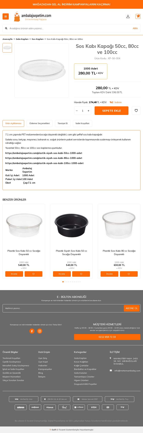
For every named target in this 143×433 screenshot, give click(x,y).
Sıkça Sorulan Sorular (13, 380)
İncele (14, 273)
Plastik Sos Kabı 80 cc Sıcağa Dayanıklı (119, 252)
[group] (42, 70)
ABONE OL (132, 308)
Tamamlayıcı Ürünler (84, 376)
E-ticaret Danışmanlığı (36, 420)
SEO (71, 420)
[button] (63, 281)
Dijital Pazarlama (56, 420)
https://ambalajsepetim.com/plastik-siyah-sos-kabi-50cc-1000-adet (43, 153)
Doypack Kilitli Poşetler (85, 384)
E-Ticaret (61, 429)
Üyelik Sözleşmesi (12, 361)
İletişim (41, 376)
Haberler (42, 365)
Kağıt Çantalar (81, 365)
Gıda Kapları (22, 39)
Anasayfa (7, 39)
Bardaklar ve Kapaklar (85, 369)
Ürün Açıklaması (13, 123)
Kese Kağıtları (81, 361)
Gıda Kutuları (80, 373)
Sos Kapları (37, 39)
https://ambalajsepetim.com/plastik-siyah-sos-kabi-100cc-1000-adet (44, 163)
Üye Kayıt (43, 361)
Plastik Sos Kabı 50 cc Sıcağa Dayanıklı (24, 252)
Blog (40, 373)
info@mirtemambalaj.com (127, 370)
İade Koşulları (82, 123)
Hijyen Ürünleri (81, 380)
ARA (135, 28)
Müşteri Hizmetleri (12, 376)
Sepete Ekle (111, 110)
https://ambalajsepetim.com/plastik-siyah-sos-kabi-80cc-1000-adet (43, 158)
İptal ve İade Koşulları (13, 369)
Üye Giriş (42, 358)
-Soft (53, 429)
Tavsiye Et (63, 123)
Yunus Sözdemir (93, 420)
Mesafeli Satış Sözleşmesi (16, 365)
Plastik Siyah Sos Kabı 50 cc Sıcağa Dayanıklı (71, 252)
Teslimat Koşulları (11, 358)
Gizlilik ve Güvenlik (12, 373)
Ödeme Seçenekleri (39, 123)
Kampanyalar (45, 369)
